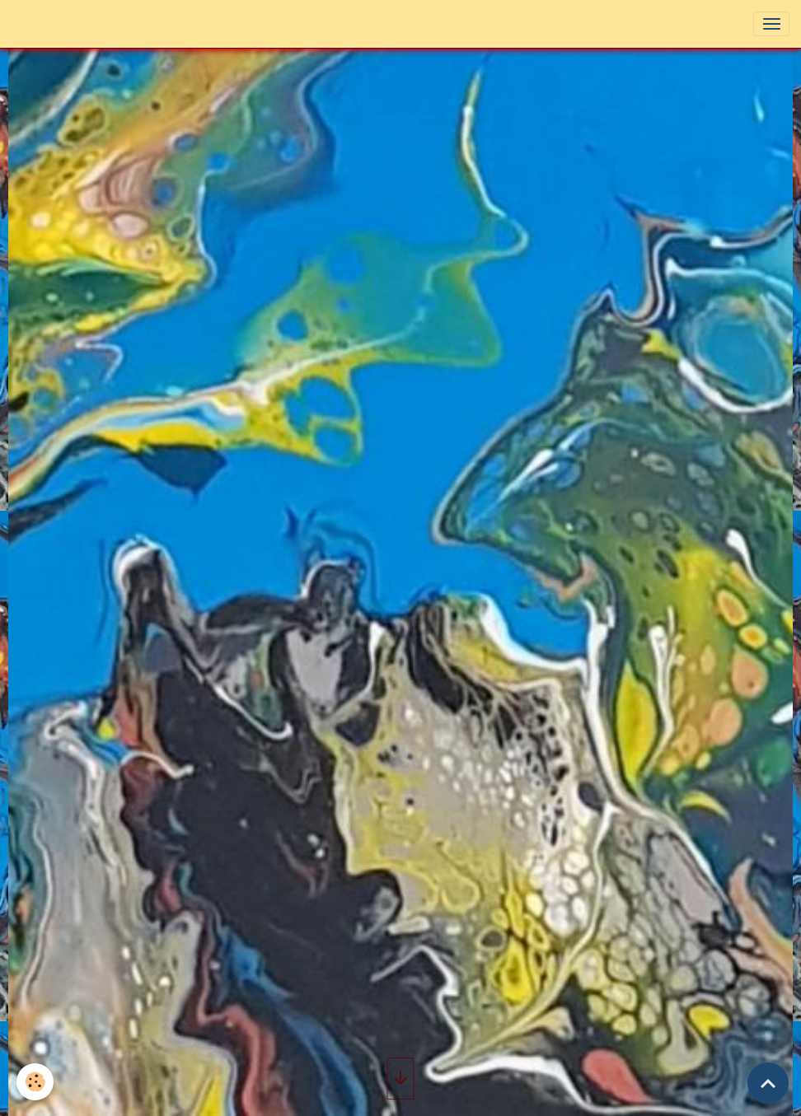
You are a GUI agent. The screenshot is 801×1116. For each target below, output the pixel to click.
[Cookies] (35, 1081)
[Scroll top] (768, 1083)
